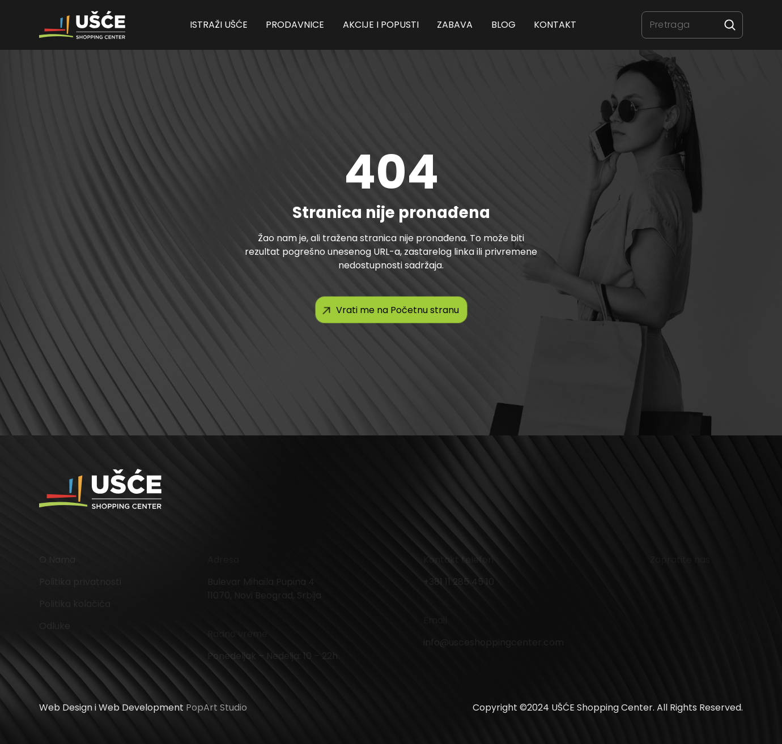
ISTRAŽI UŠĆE (219, 24)
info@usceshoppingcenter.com (493, 642)
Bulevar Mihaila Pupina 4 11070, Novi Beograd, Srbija (264, 588)
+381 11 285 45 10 (458, 581)
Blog (503, 24)
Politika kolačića (74, 603)
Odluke (54, 625)
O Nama (57, 559)
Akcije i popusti (381, 24)
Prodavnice (295, 24)
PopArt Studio (216, 707)
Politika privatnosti (80, 581)
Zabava (455, 24)
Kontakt (555, 24)
